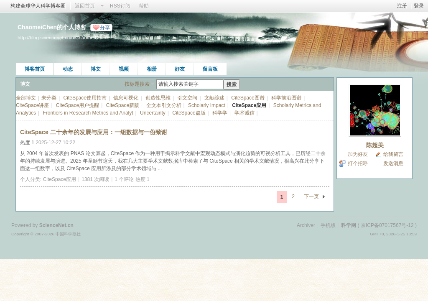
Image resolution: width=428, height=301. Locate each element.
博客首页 (35, 69)
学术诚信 (244, 113)
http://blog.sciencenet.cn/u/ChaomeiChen (62, 37)
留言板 (210, 69)
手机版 (328, 225)
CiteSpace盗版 (188, 113)
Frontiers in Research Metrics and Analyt (88, 113)
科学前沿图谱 (286, 98)
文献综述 (214, 98)
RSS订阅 (120, 6)
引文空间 (187, 98)
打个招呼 (358, 163)
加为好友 (358, 154)
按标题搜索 (137, 84)
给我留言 (393, 154)
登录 (419, 6)
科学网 (348, 225)
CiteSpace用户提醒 (77, 105)
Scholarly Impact (206, 105)
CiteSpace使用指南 (85, 98)
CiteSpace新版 (122, 105)
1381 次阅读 (95, 179)
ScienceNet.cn (56, 225)
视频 (124, 69)
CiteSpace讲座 (32, 105)
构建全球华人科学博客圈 (38, 6)
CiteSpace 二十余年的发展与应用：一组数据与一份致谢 (93, 132)
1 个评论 (124, 179)
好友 (180, 69)
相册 (152, 69)
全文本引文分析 (163, 105)
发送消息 (393, 163)
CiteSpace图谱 (247, 98)
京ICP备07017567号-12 (387, 225)
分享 (105, 28)
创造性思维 (158, 98)
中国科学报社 (68, 234)
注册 (402, 6)
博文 (96, 69)
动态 (68, 69)
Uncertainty (153, 113)
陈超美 (375, 145)
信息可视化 (125, 98)
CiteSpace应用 (249, 105)
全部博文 (26, 98)
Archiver (306, 225)
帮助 (144, 6)
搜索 (232, 84)
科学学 (219, 113)
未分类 (48, 98)
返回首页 (85, 6)
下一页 (311, 196)
